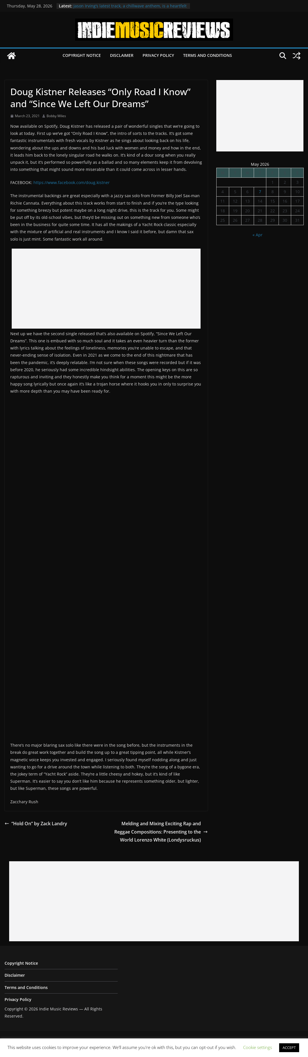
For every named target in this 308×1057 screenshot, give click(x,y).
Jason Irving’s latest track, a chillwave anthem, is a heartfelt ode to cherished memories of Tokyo (130, 8)
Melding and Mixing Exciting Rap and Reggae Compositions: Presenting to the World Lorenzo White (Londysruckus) (161, 831)
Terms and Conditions (207, 55)
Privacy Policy (158, 55)
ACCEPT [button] (289, 1047)
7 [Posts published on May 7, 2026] (260, 191)
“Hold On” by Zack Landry (36, 823)
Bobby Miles (56, 115)
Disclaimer (121, 55)
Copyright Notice (82, 55)
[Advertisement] (106, 289)
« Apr (258, 234)
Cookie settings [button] (257, 1047)
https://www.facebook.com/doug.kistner (71, 182)
